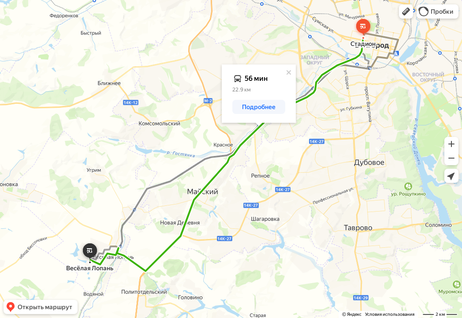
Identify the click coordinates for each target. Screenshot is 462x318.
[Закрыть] (288, 72)
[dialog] (259, 93)
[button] (406, 11)
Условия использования (389, 314)
